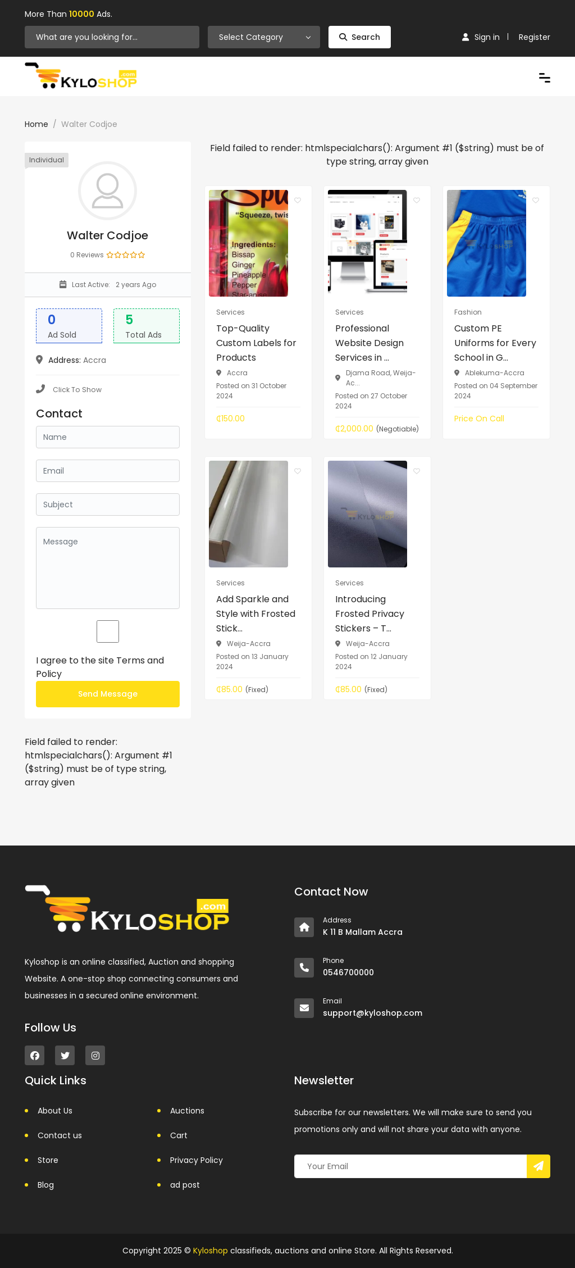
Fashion (468, 312)
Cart (179, 1135)
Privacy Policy (196, 1160)
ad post (185, 1184)
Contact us (60, 1135)
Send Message (108, 693)
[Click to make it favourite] (297, 200)
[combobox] (264, 37)
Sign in (481, 37)
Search (359, 37)
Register (534, 37)
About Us (55, 1110)
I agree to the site (100, 667)
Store (48, 1160)
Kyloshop (210, 1250)
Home (36, 124)
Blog (46, 1184)
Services (230, 312)
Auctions (187, 1110)
